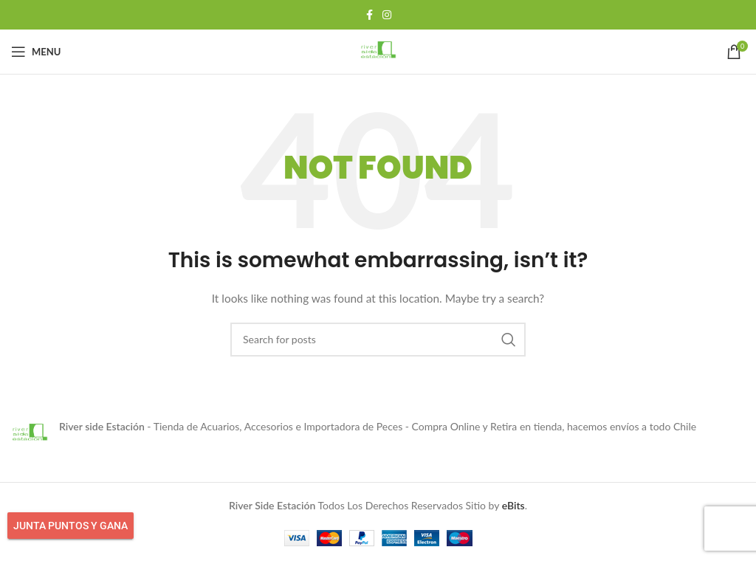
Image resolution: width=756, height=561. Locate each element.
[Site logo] (378, 50)
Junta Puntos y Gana (70, 525)
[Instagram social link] (387, 15)
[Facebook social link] (369, 15)
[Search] (378, 340)
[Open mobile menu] (36, 51)
